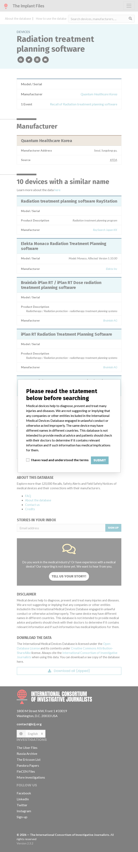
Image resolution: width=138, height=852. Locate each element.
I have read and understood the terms (60, 460)
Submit (100, 460)
